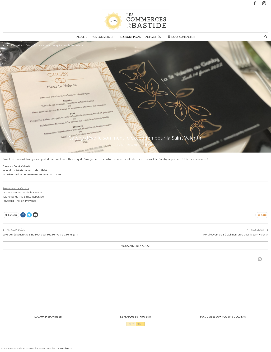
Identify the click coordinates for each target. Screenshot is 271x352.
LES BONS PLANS (130, 36)
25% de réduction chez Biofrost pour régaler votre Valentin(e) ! (40, 234)
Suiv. (140, 324)
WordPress (66, 348)
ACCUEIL (81, 36)
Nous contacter (182, 36)
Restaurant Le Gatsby (16, 188)
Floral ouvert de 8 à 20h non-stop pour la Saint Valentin (235, 234)
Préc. (131, 324)
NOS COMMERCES (102, 36)
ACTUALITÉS (153, 36)
